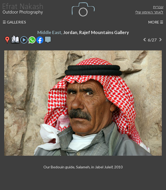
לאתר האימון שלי (149, 12)
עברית (158, 6)
